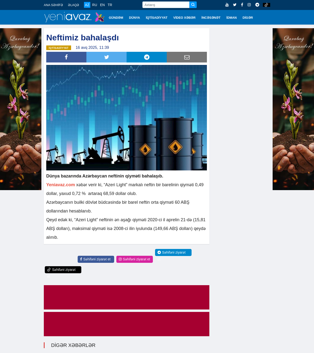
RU (94, 5)
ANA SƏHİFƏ (53, 5)
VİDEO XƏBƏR (184, 17)
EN (102, 5)
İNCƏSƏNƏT (211, 17)
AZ (87, 5)
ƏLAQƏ (73, 5)
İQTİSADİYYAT (156, 17)
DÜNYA (134, 17)
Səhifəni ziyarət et (95, 259)
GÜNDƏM (116, 17)
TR (110, 5)
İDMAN (231, 17)
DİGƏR (248, 17)
